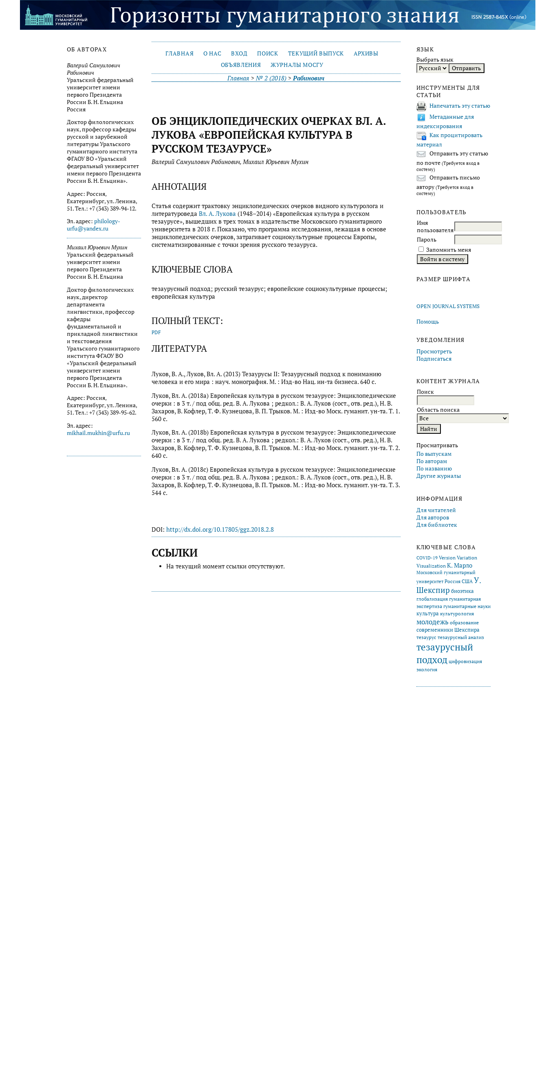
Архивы (366, 53)
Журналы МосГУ (297, 65)
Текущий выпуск (316, 53)
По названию (434, 468)
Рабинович (308, 78)
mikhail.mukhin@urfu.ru (98, 433)
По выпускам (433, 453)
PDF (156, 332)
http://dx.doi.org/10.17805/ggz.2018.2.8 (220, 529)
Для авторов (432, 517)
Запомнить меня (448, 249)
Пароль (426, 239)
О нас (212, 53)
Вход (239, 53)
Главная (179, 53)
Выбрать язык (435, 59)
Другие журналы (438, 475)
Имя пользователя (435, 226)
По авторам (431, 461)
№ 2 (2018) (271, 78)
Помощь (427, 321)
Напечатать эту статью (459, 105)
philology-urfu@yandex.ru (93, 224)
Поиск (267, 53)
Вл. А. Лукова (217, 213)
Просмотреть (434, 351)
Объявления (241, 65)
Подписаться (433, 358)
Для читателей (436, 510)
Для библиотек (436, 524)
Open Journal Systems (448, 306)
